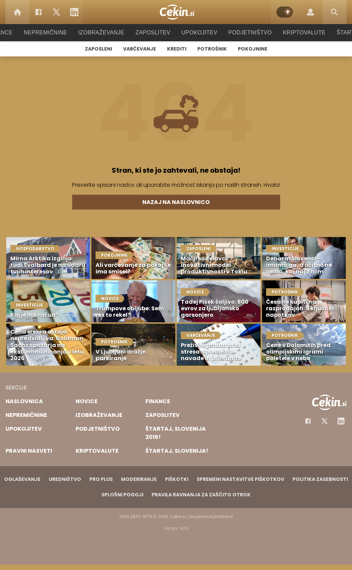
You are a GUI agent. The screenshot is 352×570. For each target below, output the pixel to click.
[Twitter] (56, 12)
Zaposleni (98, 48)
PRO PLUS (101, 479)
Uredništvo (65, 479)
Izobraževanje (104, 32)
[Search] (334, 12)
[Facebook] (38, 12)
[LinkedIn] (74, 12)
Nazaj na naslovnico (176, 202)
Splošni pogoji (122, 494)
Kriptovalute (297, 32)
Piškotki (176, 479)
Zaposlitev (153, 32)
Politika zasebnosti (320, 479)
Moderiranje (139, 479)
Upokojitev (197, 32)
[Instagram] (341, 421)
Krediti (176, 48)
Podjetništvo (245, 32)
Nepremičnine (52, 32)
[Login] (310, 12)
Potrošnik (212, 48)
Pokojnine (252, 48)
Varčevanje (139, 48)
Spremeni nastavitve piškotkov (240, 479)
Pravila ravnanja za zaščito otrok (201, 494)
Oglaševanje (22, 479)
